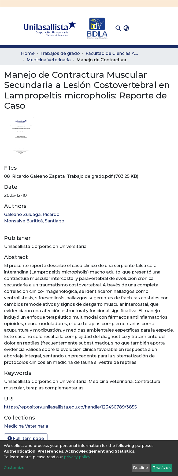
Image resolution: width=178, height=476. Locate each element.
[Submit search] (118, 28)
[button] (126, 28)
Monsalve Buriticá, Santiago (34, 220)
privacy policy (77, 456)
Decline (140, 467)
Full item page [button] (26, 438)
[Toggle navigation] (153, 28)
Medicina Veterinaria (49, 59)
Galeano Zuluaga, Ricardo (32, 214)
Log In (139, 28)
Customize (14, 467)
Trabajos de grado (60, 53)
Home (28, 53)
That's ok (162, 467)
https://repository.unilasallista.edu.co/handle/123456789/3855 (70, 407)
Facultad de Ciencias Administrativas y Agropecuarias (112, 53)
